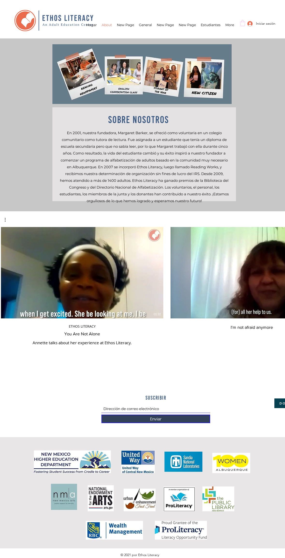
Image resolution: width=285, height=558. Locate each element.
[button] (242, 23)
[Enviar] (155, 419)
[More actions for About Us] (7, 220)
